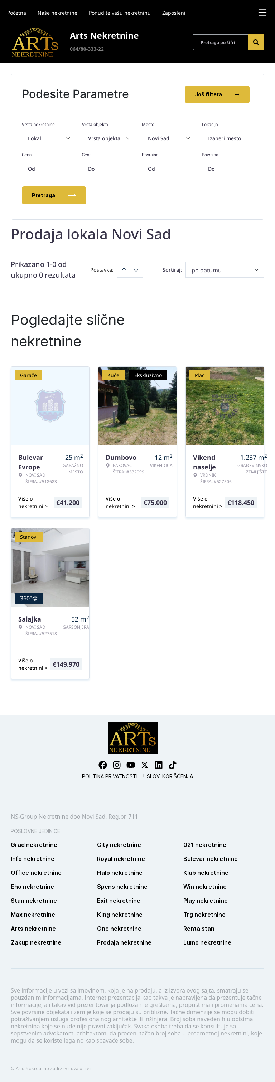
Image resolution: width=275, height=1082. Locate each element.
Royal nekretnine (121, 858)
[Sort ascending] (124, 269)
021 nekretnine (204, 844)
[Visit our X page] (144, 764)
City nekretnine (119, 844)
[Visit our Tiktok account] (172, 764)
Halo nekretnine (120, 872)
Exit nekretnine (118, 899)
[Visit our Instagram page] (116, 764)
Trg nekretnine (204, 913)
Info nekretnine (32, 858)
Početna (16, 12)
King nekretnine (120, 913)
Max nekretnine (33, 913)
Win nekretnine (205, 886)
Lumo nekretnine (207, 941)
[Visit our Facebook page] (102, 764)
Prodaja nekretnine (124, 941)
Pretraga (54, 194)
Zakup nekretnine (36, 941)
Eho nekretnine (32, 886)
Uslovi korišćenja (168, 775)
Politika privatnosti (110, 775)
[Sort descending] (136, 269)
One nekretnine (119, 927)
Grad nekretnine (34, 844)
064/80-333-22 (87, 48)
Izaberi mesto (224, 137)
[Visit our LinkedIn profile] (158, 764)
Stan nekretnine (34, 899)
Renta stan (198, 927)
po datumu (207, 269)
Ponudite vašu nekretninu (120, 12)
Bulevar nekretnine (210, 858)
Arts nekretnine (33, 927)
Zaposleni (173, 12)
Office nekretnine (36, 872)
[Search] (256, 42)
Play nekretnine (205, 899)
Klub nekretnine (205, 872)
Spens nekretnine (122, 886)
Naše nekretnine (57, 12)
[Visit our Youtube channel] (130, 764)
